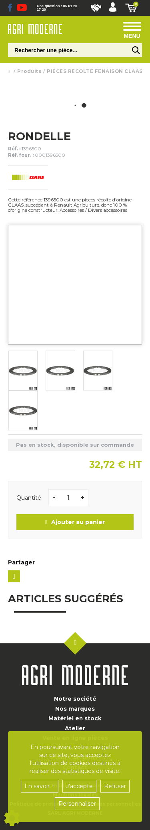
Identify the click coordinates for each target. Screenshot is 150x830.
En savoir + (39, 786)
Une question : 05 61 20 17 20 (57, 8)
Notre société (75, 699)
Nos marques (75, 709)
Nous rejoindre (96, 8)
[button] (112, 8)
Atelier (75, 728)
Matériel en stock (75, 718)
